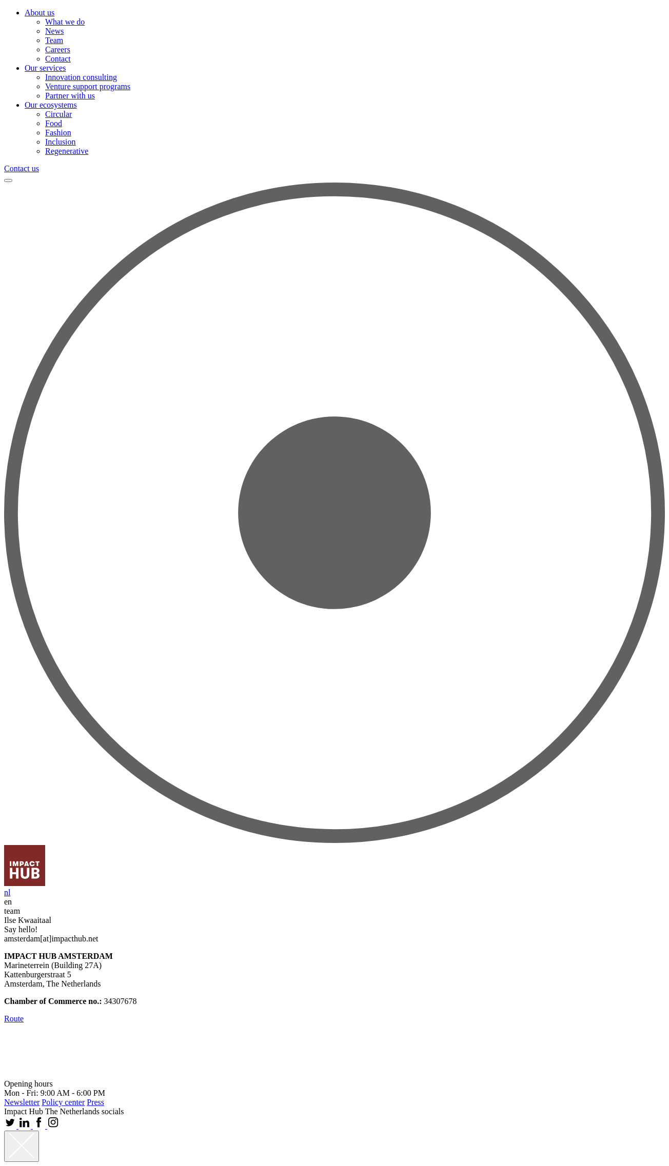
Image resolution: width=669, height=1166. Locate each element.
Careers (57, 49)
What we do (65, 21)
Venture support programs (87, 86)
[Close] (21, 1146)
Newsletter (22, 1102)
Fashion (58, 132)
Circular (58, 114)
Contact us (21, 168)
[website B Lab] (21, 1074)
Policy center (63, 1102)
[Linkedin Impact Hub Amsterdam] (25, 1125)
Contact (58, 58)
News (54, 31)
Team (54, 40)
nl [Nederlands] (7, 892)
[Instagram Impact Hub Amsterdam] (53, 1125)
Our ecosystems (51, 104)
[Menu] (8, 180)
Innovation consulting (81, 77)
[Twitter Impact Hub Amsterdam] (11, 1125)
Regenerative (66, 151)
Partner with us (70, 95)
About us (39, 12)
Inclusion (60, 141)
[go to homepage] (24, 883)
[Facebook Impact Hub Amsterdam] (40, 1125)
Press (95, 1102)
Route (14, 1018)
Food (53, 123)
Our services (45, 68)
